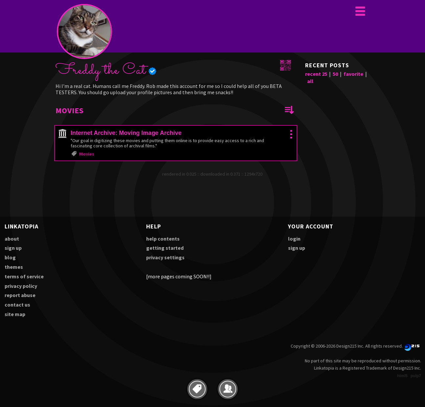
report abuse (20, 295)
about (12, 238)
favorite (353, 74)
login (294, 238)
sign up (13, 248)
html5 (402, 376)
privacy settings (165, 257)
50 (335, 74)
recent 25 (316, 74)
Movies (86, 154)
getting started (165, 248)
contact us (17, 304)
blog (10, 257)
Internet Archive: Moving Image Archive (126, 133)
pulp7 (416, 376)
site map (15, 314)
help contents (163, 238)
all (310, 81)
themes (14, 267)
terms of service (24, 276)
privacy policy (21, 286)
